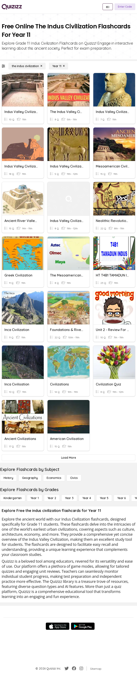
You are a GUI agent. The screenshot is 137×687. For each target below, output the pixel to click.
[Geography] (29, 477)
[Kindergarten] (12, 498)
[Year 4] (87, 498)
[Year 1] (34, 498)
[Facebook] (74, 668)
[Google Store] (83, 626)
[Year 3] (69, 498)
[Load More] (68, 457)
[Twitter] (67, 668)
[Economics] (54, 477)
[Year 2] (52, 498)
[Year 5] (104, 498)
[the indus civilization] (27, 66)
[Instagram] (81, 668)
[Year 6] (121, 498)
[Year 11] (58, 66)
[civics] (74, 477)
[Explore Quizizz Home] (12, 6)
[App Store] (57, 626)
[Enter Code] (125, 6)
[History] (8, 477)
